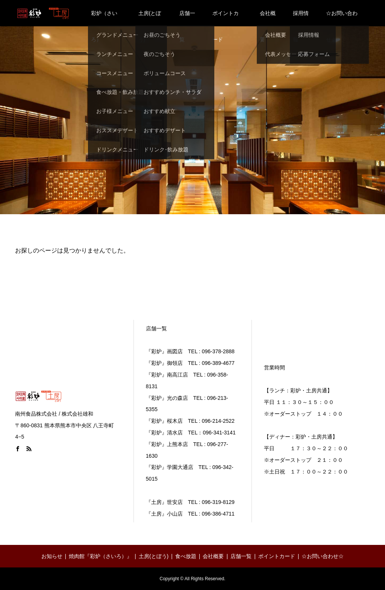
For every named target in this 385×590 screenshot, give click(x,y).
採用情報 (301, 18)
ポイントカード (225, 18)
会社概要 (268, 18)
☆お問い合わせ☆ (342, 18)
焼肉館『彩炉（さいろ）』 (100, 556)
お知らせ (51, 556)
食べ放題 (185, 556)
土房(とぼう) (149, 18)
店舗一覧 (187, 18)
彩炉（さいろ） (104, 18)
